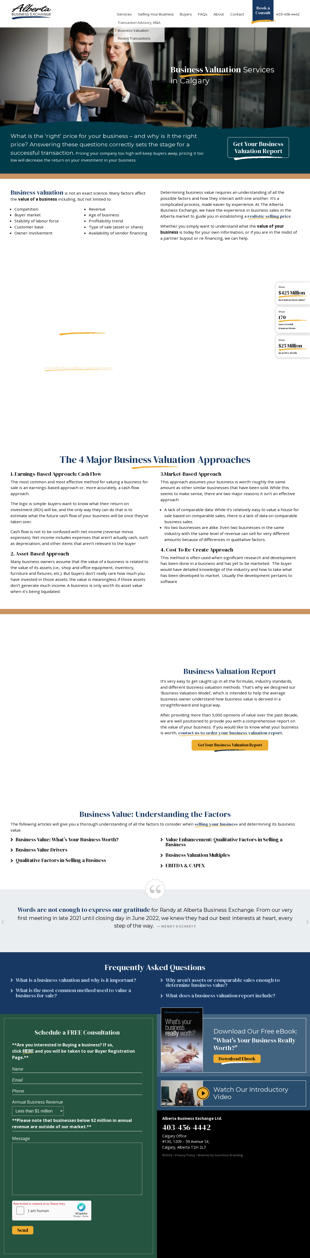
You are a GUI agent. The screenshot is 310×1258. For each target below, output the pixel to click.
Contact (237, 14)
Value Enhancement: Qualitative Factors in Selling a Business (224, 842)
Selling (156, 14)
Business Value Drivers (41, 849)
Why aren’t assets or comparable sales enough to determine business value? (223, 983)
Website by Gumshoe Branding (220, 1155)
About (218, 14)
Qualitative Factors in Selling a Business (61, 860)
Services (124, 14)
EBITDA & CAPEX (185, 865)
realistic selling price (269, 216)
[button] (80, 841)
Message (21, 1138)
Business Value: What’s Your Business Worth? (67, 839)
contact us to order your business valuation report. (230, 733)
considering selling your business (78, 368)
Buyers (186, 14)
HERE (28, 1051)
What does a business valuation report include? (220, 995)
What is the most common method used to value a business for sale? (73, 993)
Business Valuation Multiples (198, 855)
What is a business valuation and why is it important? (76, 980)
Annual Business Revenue (37, 1102)
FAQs (202, 14)
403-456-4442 (288, 14)
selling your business (216, 824)
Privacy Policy (185, 1155)
